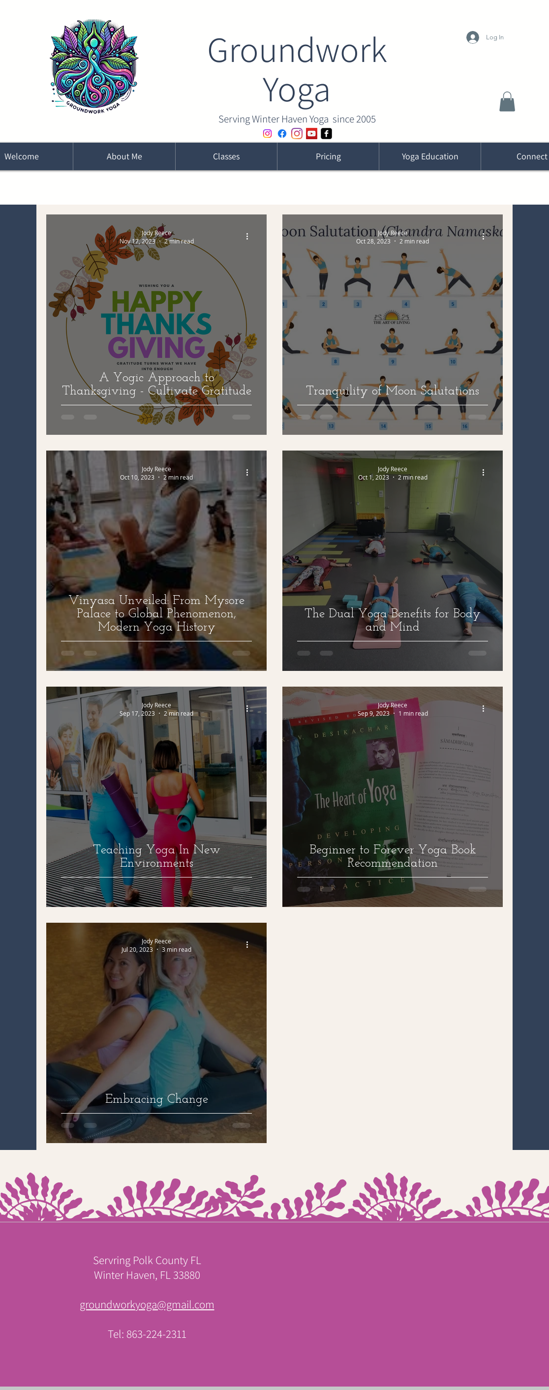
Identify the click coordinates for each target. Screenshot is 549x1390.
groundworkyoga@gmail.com (147, 1304)
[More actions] (250, 236)
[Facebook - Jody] (326, 133)
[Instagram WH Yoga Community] (267, 133)
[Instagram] (297, 133)
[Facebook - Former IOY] (282, 133)
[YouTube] (311, 133)
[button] (507, 101)
